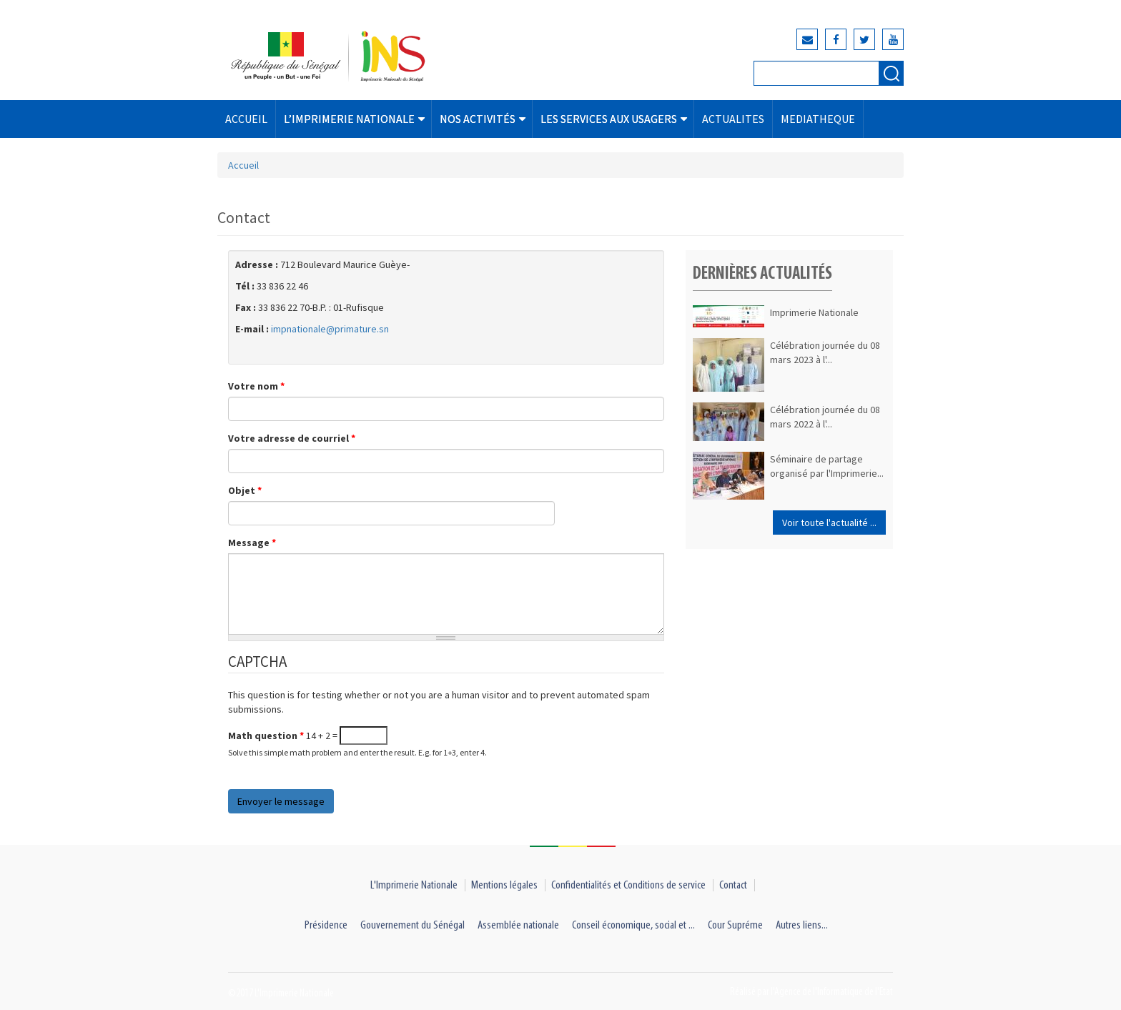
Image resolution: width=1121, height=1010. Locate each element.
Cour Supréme (735, 925)
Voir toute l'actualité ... (829, 522)
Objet (245, 490)
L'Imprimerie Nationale (414, 885)
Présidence (326, 925)
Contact (733, 885)
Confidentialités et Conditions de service (628, 885)
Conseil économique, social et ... (633, 925)
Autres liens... (802, 925)
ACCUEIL (246, 119)
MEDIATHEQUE (818, 119)
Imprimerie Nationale (814, 312)
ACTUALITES (733, 119)
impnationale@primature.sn (330, 328)
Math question (266, 735)
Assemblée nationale (518, 925)
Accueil (243, 165)
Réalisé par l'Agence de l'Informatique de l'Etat (811, 992)
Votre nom (256, 386)
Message (252, 542)
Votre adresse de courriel (291, 438)
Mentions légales (504, 885)
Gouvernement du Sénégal (412, 925)
